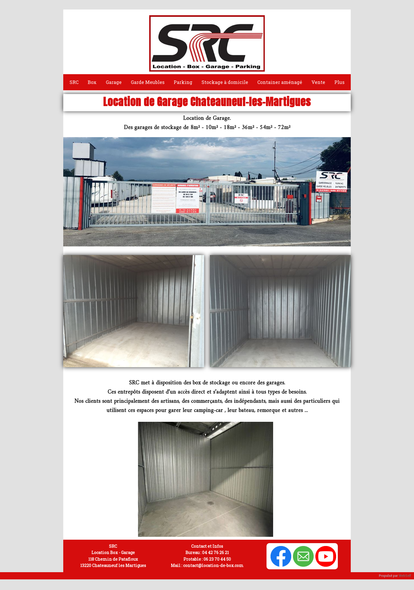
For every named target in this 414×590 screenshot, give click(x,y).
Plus (339, 82)
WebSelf (405, 576)
